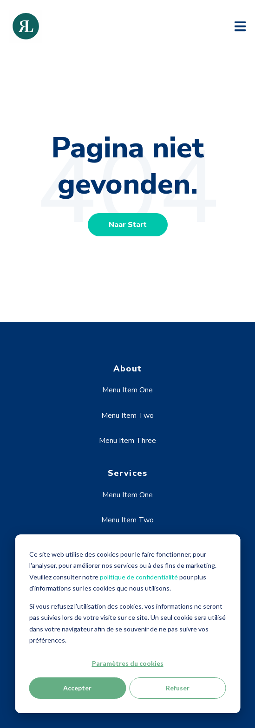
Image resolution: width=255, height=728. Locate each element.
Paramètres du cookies (127, 663)
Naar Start (128, 225)
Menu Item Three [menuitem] (127, 441)
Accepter (77, 688)
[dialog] (127, 623)
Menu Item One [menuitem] (127, 390)
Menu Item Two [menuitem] (127, 415)
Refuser (178, 688)
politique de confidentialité (139, 577)
